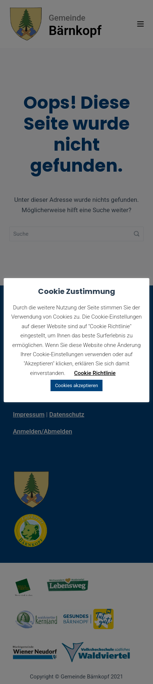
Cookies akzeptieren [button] (76, 385)
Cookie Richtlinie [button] (95, 373)
